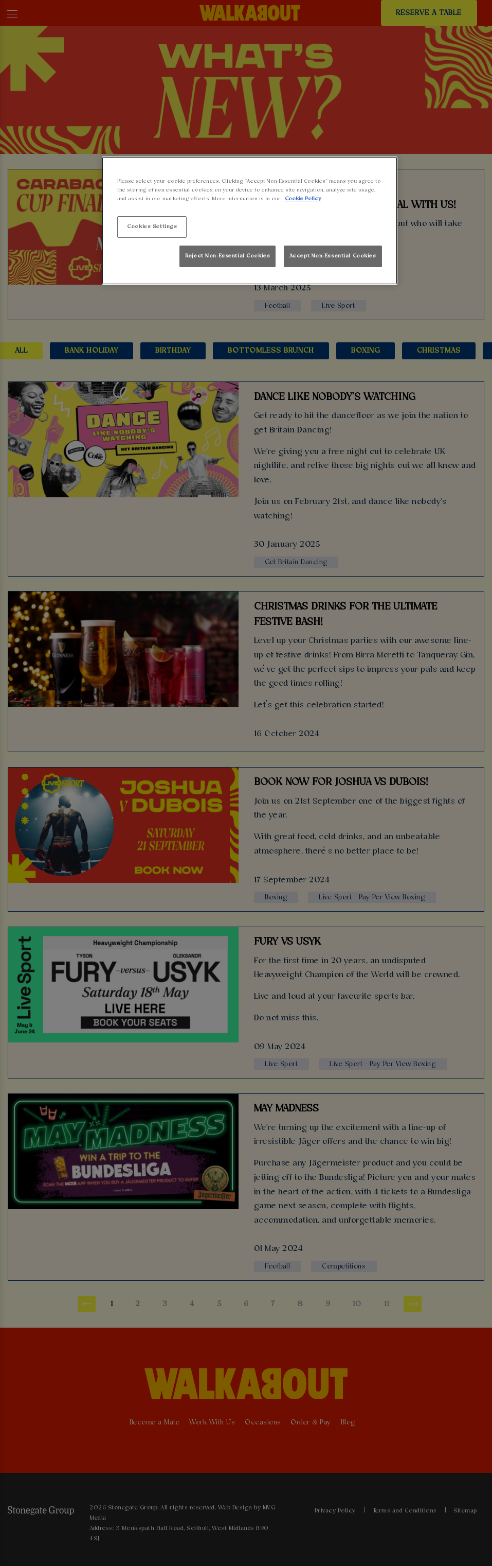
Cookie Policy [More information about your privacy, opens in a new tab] (303, 199)
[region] (249, 220)
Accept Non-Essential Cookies (332, 256)
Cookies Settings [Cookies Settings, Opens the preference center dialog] (152, 226)
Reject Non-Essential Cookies (227, 256)
